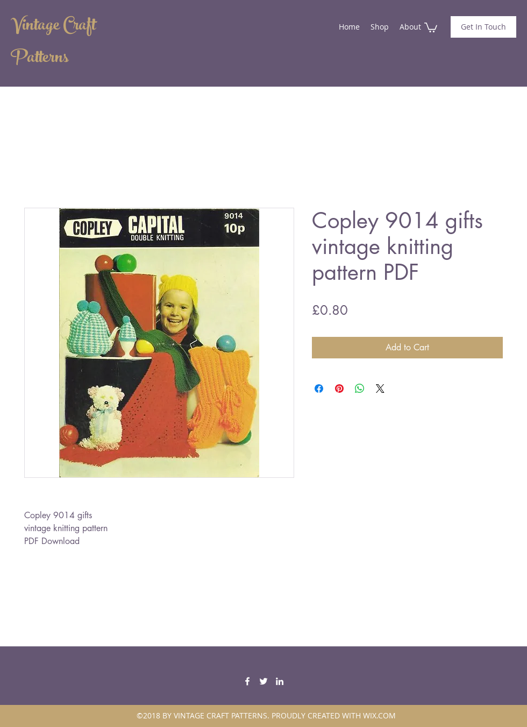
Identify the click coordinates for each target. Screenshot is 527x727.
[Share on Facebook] (318, 388)
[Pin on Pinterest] (339, 388)
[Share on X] (380, 388)
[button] (430, 27)
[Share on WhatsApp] (359, 388)
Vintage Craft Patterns (53, 43)
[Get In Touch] (483, 27)
